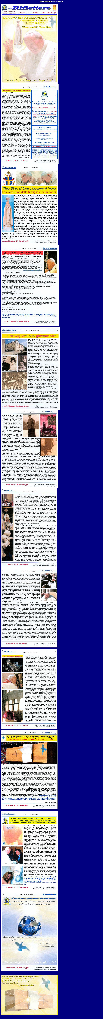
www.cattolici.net (57, 1)
